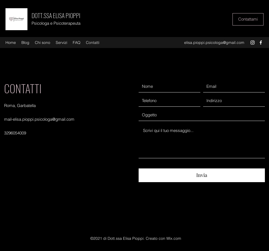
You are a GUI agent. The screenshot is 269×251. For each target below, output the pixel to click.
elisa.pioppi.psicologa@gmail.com (214, 42)
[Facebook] (261, 42)
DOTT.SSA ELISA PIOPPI (56, 15)
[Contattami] (248, 19)
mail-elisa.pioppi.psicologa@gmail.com (39, 119)
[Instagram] (252, 42)
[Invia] (202, 175)
